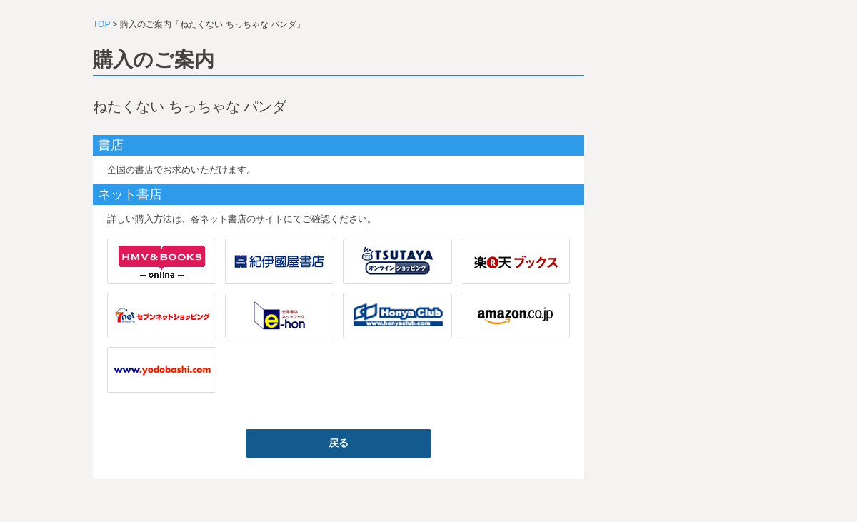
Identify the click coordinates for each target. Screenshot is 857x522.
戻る (339, 442)
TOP (101, 24)
